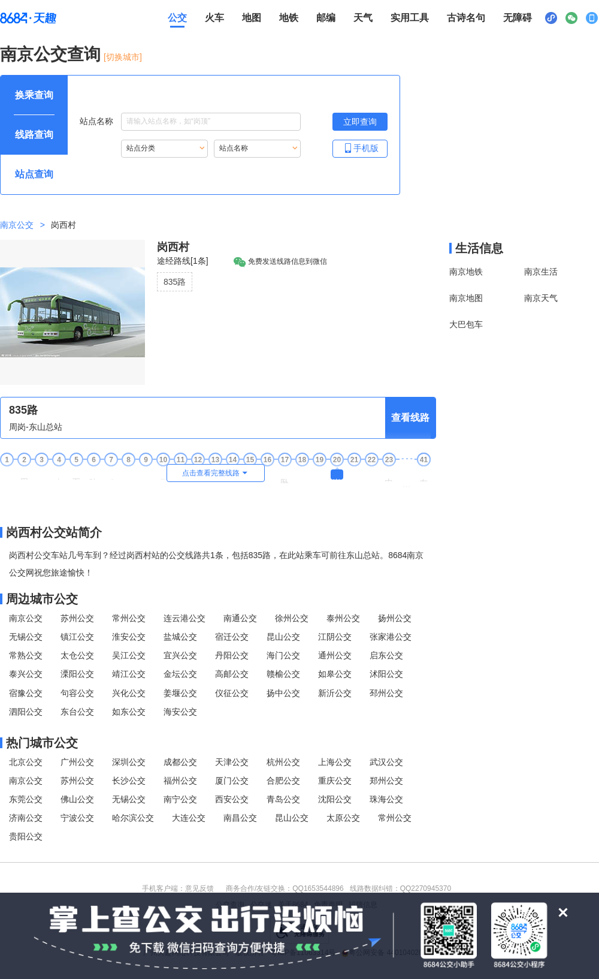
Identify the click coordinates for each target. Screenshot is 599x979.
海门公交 (283, 655)
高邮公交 (232, 674)
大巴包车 (466, 324)
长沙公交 (129, 780)
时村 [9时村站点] (145, 473)
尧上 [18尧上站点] (302, 473)
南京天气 (541, 298)
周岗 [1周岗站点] (6, 473)
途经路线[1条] (182, 261)
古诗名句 (466, 18)
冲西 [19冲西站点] (319, 473)
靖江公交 (129, 674)
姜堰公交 (180, 693)
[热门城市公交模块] (218, 742)
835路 (175, 282)
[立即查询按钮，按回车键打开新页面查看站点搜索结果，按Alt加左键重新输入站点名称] (360, 122)
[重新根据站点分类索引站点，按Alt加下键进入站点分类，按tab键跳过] (164, 149)
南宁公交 (180, 799)
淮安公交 (129, 636)
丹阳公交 (232, 655)
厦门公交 (232, 780)
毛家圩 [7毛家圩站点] (111, 474)
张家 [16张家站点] (267, 473)
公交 (177, 18)
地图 (251, 18)
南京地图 (466, 298)
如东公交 (129, 711)
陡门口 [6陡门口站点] (93, 474)
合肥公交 (283, 780)
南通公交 (240, 618)
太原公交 (343, 818)
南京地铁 (466, 271)
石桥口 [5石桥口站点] (76, 474)
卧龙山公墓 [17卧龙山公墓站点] (284, 476)
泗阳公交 (26, 711)
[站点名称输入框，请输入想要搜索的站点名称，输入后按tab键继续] (211, 122)
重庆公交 (335, 780)
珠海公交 (386, 799)
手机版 (360, 147)
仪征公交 (232, 693)
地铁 (288, 18)
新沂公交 (335, 693)
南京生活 (541, 271)
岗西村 (173, 247)
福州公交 (180, 780)
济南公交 (26, 818)
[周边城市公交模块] (218, 599)
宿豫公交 (26, 693)
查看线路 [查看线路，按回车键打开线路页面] (410, 417)
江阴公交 (335, 636)
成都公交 (180, 762)
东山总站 (423, 475)
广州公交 (77, 762)
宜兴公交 (180, 655)
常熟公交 (26, 655)
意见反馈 (199, 888)
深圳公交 (129, 762)
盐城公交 (180, 636)
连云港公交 (184, 618)
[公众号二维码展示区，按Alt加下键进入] (571, 18)
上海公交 (335, 762)
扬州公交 (395, 618)
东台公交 (77, 711)
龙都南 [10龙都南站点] (163, 474)
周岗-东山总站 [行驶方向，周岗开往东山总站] (35, 427)
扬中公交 (283, 693)
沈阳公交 (335, 799)
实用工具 (410, 18)
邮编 (325, 18)
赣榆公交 (283, 674)
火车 (214, 18)
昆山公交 (283, 636)
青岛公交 (283, 799)
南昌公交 (240, 818)
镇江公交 (77, 636)
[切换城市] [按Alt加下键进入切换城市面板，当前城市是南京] (123, 57)
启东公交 (386, 655)
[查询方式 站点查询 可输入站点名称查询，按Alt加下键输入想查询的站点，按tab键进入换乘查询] (34, 174)
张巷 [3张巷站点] (41, 473)
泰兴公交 (26, 674)
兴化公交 (129, 693)
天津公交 (232, 762)
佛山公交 (77, 799)
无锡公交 (26, 636)
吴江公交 (129, 655)
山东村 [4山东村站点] (58, 474)
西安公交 (232, 799)
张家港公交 (391, 636)
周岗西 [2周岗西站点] (24, 474)
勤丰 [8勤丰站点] (128, 473)
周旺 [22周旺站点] (371, 473)
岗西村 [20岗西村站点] (336, 474)
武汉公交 (386, 762)
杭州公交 (283, 762)
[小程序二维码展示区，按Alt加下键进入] (551, 18)
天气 (363, 18)
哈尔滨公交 (133, 818)
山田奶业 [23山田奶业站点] (389, 475)
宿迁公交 (232, 636)
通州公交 (335, 655)
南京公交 (17, 225)
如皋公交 (335, 674)
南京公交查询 (50, 54)
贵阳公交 (26, 836)
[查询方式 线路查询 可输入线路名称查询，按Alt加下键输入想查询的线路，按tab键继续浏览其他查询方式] (34, 135)
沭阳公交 (386, 674)
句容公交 (77, 693)
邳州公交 (386, 693)
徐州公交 (291, 618)
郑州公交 (386, 780)
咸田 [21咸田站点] (354, 473)
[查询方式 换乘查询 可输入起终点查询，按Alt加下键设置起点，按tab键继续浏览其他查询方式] (34, 95)
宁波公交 (77, 818)
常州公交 (129, 618)
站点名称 (190, 122)
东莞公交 (26, 799)
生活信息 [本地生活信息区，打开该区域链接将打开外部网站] (479, 248)
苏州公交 (77, 618)
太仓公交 (77, 655)
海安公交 (180, 711)
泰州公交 (343, 618)
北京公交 (26, 762)
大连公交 (188, 818)
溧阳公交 (77, 674)
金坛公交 (180, 674)
